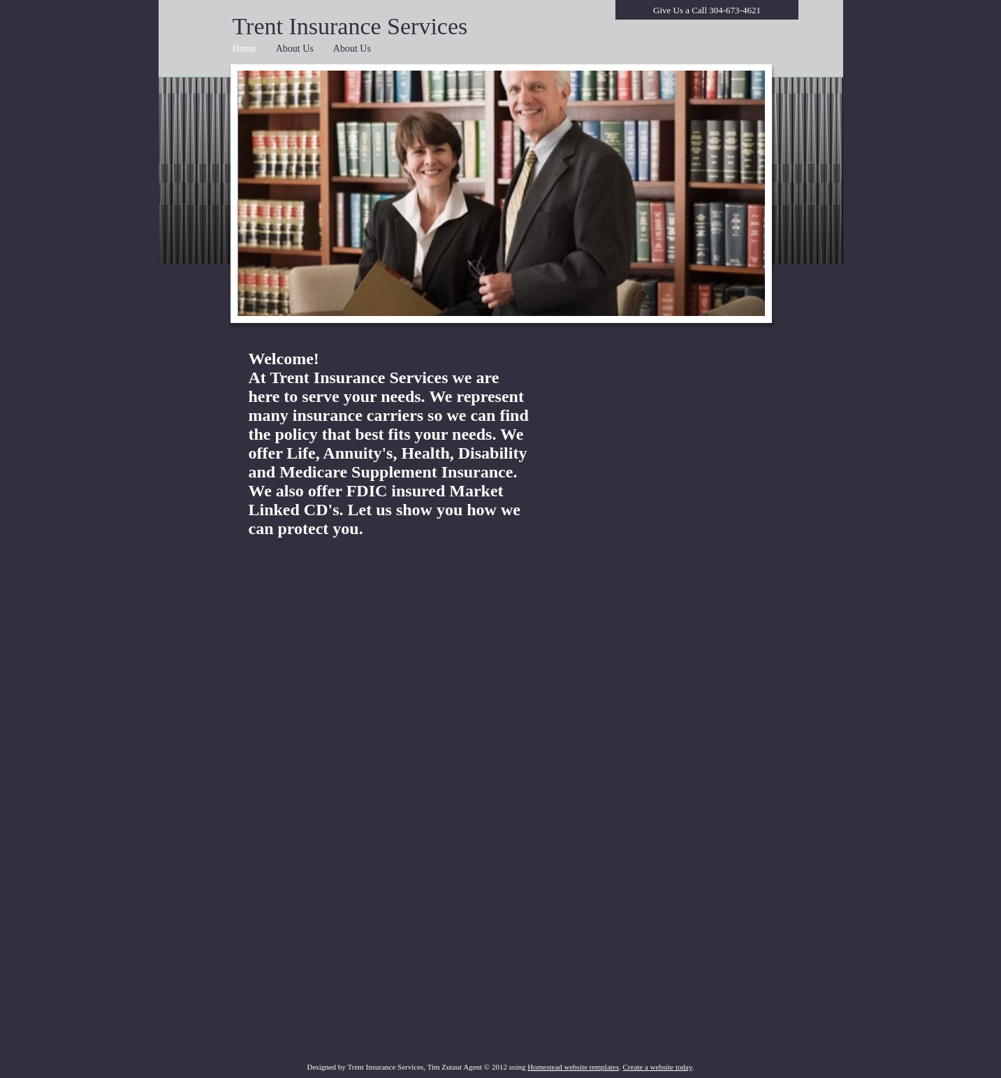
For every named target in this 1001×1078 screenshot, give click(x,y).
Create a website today (657, 1067)
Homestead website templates (573, 1067)
